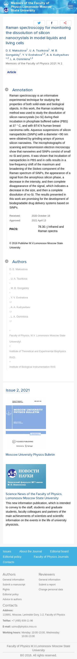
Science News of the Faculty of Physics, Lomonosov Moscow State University (34, 496)
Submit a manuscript (14, 584)
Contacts (8, 562)
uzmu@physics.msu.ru (24, 626)
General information (13, 579)
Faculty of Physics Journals (51, 556)
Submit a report (47, 584)
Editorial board (59, 551)
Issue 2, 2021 (18, 390)
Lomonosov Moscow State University (31, 8)
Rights (6, 589)
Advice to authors (12, 599)
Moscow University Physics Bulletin (30, 455)
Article (11, 72)
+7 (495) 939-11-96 (22, 620)
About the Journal (30, 551)
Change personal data (51, 589)
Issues (7, 551)
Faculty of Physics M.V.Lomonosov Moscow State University (38, 648)
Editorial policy (12, 556)
